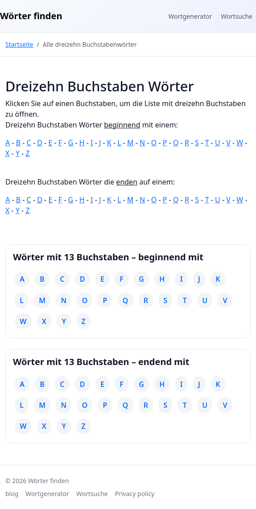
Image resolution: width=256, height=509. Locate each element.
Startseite (19, 44)
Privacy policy (135, 493)
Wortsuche (236, 16)
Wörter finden (31, 16)
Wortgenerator (190, 16)
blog (11, 493)
